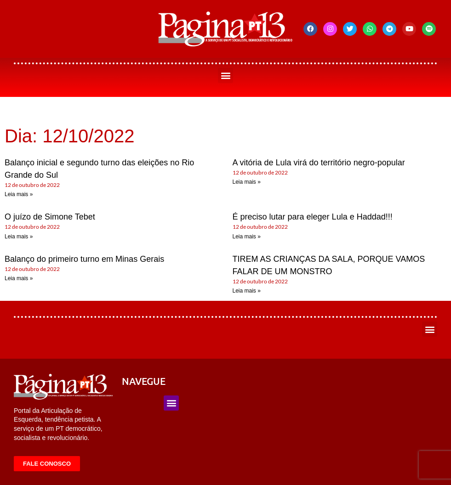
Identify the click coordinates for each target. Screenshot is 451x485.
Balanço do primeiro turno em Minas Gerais (84, 259)
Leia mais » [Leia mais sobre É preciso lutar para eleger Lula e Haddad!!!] (247, 236)
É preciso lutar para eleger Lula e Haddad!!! (313, 216)
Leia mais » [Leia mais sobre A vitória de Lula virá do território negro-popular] (247, 182)
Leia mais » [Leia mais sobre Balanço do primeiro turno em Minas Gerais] (19, 278)
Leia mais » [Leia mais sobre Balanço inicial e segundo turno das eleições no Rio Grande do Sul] (19, 194)
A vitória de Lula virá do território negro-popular (319, 162)
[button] (225, 75)
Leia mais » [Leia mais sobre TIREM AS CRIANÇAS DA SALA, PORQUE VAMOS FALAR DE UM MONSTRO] (247, 291)
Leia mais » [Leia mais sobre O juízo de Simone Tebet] (19, 236)
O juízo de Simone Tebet (50, 216)
